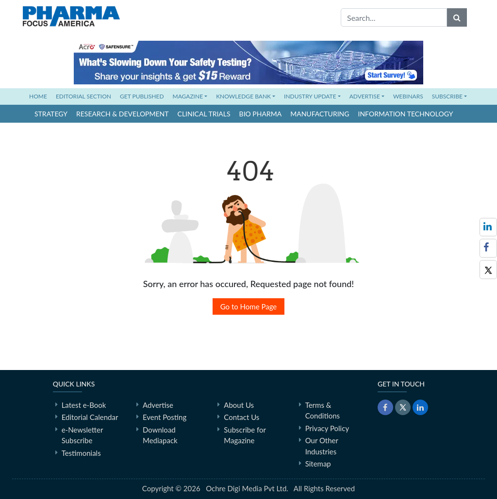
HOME (40, 96)
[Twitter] (488, 269)
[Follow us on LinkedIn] (488, 227)
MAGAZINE (188, 96)
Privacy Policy (327, 428)
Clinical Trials (204, 114)
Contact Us (241, 417)
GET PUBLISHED (142, 96)
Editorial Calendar (90, 417)
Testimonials (81, 453)
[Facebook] (488, 248)
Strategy (50, 114)
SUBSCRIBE (447, 96)
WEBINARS (408, 96)
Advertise (158, 405)
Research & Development (122, 114)
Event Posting (164, 417)
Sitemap (318, 463)
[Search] (457, 17)
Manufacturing (319, 114)
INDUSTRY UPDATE (310, 96)
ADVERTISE (364, 96)
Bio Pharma (260, 114)
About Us (239, 405)
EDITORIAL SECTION (83, 96)
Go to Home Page (248, 306)
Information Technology (405, 114)
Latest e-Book (84, 405)
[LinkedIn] (420, 407)
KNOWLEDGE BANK (243, 96)
